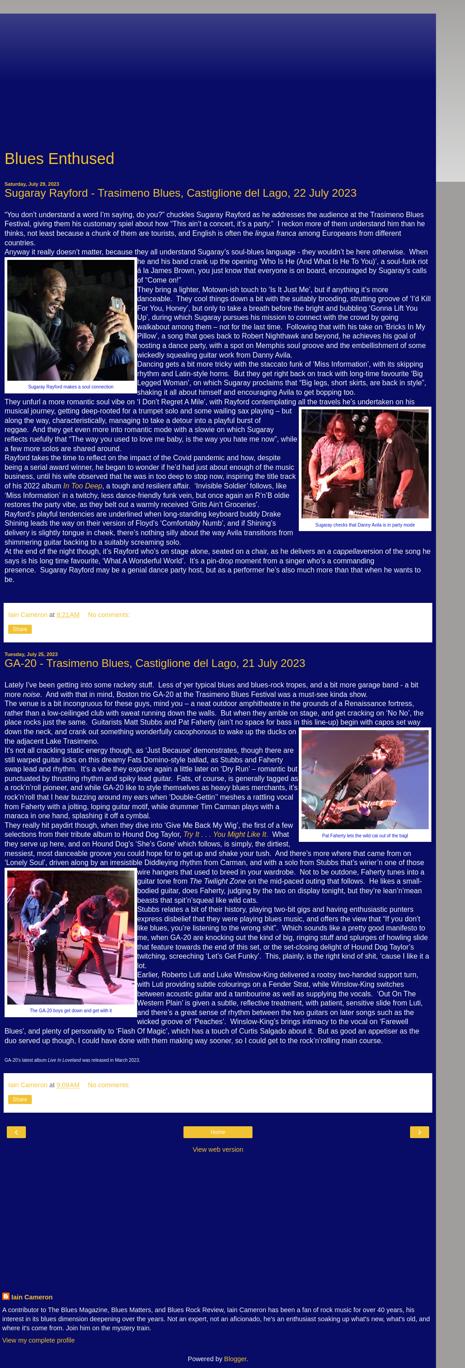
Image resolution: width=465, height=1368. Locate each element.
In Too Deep (82, 486)
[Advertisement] (218, 77)
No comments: (109, 614)
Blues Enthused (59, 158)
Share (20, 629)
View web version (218, 1149)
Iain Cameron (32, 1297)
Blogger (235, 1359)
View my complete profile (38, 1340)
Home (218, 1132)
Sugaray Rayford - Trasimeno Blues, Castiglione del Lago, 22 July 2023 (180, 193)
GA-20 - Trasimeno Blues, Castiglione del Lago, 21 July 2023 (155, 663)
